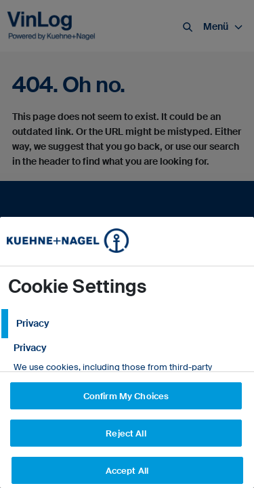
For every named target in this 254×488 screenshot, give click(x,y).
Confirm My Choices (126, 396)
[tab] (127, 324)
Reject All (126, 433)
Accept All (127, 470)
